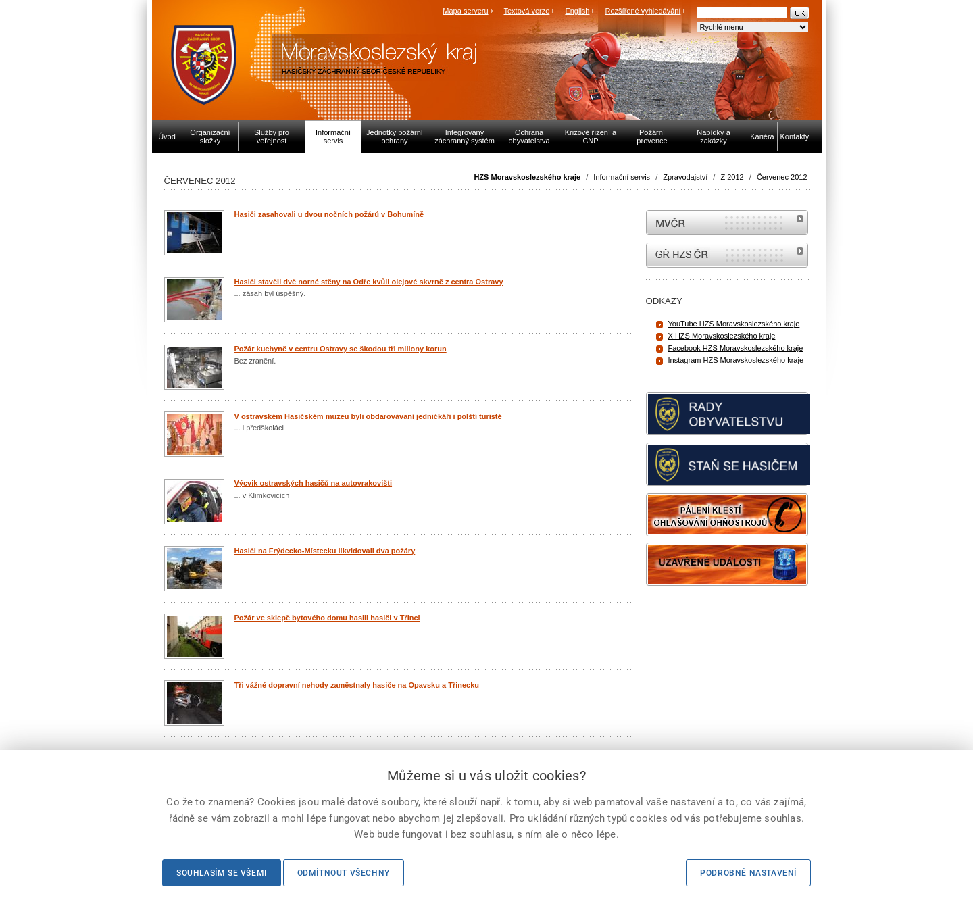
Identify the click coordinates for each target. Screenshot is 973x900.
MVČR (727, 222)
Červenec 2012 (782, 177)
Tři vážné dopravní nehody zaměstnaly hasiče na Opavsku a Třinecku (357, 685)
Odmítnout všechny (343, 873)
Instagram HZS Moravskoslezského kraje (736, 360)
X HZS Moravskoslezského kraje (722, 336)
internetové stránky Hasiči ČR (727, 255)
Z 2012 (731, 177)
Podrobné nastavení (748, 873)
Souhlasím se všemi (221, 873)
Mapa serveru (465, 11)
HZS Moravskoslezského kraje (527, 177)
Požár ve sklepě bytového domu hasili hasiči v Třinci (327, 618)
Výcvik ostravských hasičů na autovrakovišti (313, 483)
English (577, 11)
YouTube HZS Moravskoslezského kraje (734, 324)
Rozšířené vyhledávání (643, 11)
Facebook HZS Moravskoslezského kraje (735, 348)
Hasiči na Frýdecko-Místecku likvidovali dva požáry (325, 551)
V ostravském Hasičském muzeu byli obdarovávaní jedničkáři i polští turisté (368, 416)
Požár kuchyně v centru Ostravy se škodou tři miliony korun (340, 349)
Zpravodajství (685, 177)
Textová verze (526, 11)
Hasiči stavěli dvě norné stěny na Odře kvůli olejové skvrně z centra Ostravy (368, 282)
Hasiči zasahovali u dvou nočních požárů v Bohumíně (329, 214)
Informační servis (621, 177)
